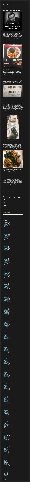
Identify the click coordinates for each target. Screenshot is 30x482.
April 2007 (5, 450)
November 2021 (6, 273)
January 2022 (6, 271)
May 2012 (5, 396)
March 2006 (6, 464)
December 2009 (6, 424)
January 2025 (6, 233)
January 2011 (6, 412)
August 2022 (6, 263)
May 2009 (5, 429)
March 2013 (5, 385)
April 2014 (5, 371)
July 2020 (5, 290)
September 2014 (6, 366)
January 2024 (6, 246)
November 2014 (6, 364)
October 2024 (6, 236)
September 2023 (6, 250)
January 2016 (6, 349)
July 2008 (5, 437)
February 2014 (6, 373)
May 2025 (5, 228)
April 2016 (5, 346)
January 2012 (6, 399)
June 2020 (5, 291)
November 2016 (6, 338)
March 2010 (5, 422)
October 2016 (6, 339)
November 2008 (6, 433)
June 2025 (5, 227)
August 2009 (6, 426)
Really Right (6, 4)
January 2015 (6, 362)
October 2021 (6, 274)
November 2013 (6, 376)
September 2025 (6, 224)
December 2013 (6, 375)
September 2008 (6, 435)
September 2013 (6, 378)
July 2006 (5, 460)
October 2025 (6, 223)
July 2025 (5, 226)
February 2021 (6, 283)
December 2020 (6, 285)
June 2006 (5, 461)
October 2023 (6, 249)
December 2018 (6, 311)
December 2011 (6, 400)
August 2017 (6, 328)
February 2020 (6, 296)
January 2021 (6, 284)
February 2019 (6, 309)
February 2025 (6, 232)
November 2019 (6, 299)
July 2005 (5, 473)
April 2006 (5, 463)
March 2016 (5, 347)
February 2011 (6, 411)
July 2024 (5, 239)
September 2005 (6, 471)
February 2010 (6, 423)
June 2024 (5, 240)
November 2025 (6, 222)
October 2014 (6, 365)
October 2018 (6, 313)
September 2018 (6, 314)
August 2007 (6, 447)
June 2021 (5, 278)
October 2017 (6, 326)
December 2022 (6, 259)
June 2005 (5, 474)
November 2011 (6, 401)
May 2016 (5, 345)
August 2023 (6, 251)
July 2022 (5, 264)
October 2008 (6, 434)
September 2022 (6, 262)
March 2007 (5, 451)
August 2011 (5, 404)
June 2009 (5, 428)
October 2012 (6, 390)
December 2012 (6, 388)
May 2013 (5, 383)
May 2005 (5, 475)
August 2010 (6, 416)
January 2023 (6, 258)
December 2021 (6, 272)
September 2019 (6, 301)
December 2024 (6, 234)
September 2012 (6, 391)
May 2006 (5, 462)
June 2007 (5, 448)
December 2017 (6, 324)
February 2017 (6, 335)
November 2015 (6, 351)
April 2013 (5, 384)
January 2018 (6, 323)
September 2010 (6, 415)
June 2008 (5, 438)
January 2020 (6, 297)
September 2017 (6, 327)
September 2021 (6, 275)
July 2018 (5, 316)
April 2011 (5, 409)
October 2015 (6, 352)
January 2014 (6, 374)
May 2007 (5, 449)
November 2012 (6, 389)
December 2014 (6, 363)
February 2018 (6, 322)
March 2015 (5, 360)
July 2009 (5, 427)
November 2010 (6, 413)
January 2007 (6, 453)
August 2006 (6, 459)
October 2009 (6, 425)
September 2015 (6, 353)
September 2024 (6, 237)
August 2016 (6, 341)
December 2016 (6, 337)
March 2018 (5, 321)
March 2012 (5, 398)
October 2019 (6, 300)
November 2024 (6, 235)
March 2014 (5, 372)
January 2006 (6, 466)
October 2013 (6, 377)
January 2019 (6, 310)
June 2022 (5, 265)
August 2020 (6, 289)
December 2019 (6, 298)
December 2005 (6, 467)
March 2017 (5, 334)
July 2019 (5, 303)
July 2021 (5, 277)
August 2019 (6, 302)
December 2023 (6, 247)
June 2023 (5, 252)
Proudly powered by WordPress (10, 479)
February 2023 (6, 257)
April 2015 (5, 359)
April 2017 (5, 333)
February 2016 (6, 348)
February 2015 (6, 361)
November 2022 (6, 260)
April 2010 (5, 421)
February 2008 (6, 440)
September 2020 (6, 288)
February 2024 (6, 245)
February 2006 (6, 465)
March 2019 (5, 308)
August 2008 (6, 436)
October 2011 (6, 402)
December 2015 (6, 350)
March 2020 (6, 295)
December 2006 (6, 454)
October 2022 (6, 261)
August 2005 (6, 472)
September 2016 (6, 340)
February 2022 (6, 270)
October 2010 (6, 414)
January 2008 (6, 441)
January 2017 (6, 336)
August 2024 (6, 238)
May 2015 (5, 358)
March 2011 (5, 410)
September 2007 (6, 446)
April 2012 (5, 397)
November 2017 (6, 325)
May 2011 (5, 408)
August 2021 (6, 276)
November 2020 (6, 286)
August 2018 (6, 315)
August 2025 (6, 225)
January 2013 (6, 387)
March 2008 (6, 439)
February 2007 (6, 452)
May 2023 (5, 253)
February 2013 (6, 386)
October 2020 (6, 287)
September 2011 (6, 403)
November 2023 (6, 248)
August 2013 (6, 379)
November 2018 (6, 312)
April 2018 (5, 320)
